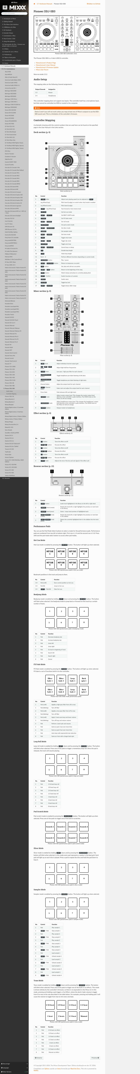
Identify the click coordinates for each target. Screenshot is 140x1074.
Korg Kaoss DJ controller (12, 237)
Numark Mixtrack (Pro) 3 (11, 336)
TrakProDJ (8, 452)
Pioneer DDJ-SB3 (9, 388)
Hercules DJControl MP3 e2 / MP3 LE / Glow (15, 212)
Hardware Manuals (44, 4)
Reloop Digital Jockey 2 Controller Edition (14, 408)
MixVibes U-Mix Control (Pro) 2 (13, 259)
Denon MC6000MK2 (11, 121)
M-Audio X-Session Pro (11, 248)
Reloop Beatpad (9, 404)
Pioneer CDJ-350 (10, 369)
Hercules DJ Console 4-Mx (12, 167)
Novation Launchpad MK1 (12, 309)
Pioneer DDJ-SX (9, 396)
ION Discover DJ (9, 226)
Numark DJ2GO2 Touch (11, 320)
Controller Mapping (11, 393)
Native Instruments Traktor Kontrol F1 (15, 267)
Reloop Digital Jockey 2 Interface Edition (14, 412)
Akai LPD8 (8, 71)
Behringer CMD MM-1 (11, 102)
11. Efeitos (5, 49)
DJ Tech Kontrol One (10, 134)
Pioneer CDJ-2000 (10, 366)
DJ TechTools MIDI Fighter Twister (14, 148)
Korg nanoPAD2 (9, 246)
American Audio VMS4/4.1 (12, 85)
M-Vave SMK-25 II (10, 265)
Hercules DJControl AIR (11, 189)
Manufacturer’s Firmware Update (47, 67)
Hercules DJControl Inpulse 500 (14, 200)
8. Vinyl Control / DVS (8, 38)
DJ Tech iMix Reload (10, 132)
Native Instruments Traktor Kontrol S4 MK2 (15, 287)
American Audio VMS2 (11, 82)
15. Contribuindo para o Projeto (11, 60)
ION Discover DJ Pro (10, 229)
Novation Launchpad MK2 (12, 312)
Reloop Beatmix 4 (9, 402)
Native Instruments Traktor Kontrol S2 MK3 (15, 280)
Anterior (38, 1058)
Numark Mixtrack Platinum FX (13, 331)
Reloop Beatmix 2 (9, 399)
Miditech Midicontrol (10, 254)
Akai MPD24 (8, 74)
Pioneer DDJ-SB (9, 383)
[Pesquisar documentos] (14, 13)
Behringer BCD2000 (10, 91)
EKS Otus (7, 151)
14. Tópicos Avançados (9, 57)
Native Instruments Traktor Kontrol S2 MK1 (15, 271)
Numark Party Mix (10, 355)
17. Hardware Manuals (8, 66)
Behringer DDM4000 (11, 107)
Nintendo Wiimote (10, 301)
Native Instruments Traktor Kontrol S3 (15, 283)
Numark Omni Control (11, 353)
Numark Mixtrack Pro (11, 333)
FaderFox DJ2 (8, 159)
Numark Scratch (9, 358)
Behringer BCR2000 (10, 96)
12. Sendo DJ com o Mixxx (10, 51)
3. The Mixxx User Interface (10, 24)
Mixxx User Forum (42, 70)
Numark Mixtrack (9, 325)
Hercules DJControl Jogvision (13, 205)
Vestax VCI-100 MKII (11, 467)
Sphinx (47, 1068)
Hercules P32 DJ (9, 218)
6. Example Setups (7, 33)
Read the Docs (75, 1068)
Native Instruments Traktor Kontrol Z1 (15, 298)
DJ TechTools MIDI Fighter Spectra (14, 145)
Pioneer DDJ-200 (10, 374)
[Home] (34, 4)
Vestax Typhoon (9, 457)
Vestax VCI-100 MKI (10, 464)
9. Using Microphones (8, 41)
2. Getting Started (7, 21)
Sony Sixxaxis (8, 430)
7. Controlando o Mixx (8, 36)
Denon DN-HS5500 (10, 110)
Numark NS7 (8, 350)
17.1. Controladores (8, 69)
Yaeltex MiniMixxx (10, 475)
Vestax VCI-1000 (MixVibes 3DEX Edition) (14, 461)
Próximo (95, 1058)
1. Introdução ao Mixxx (9, 18)
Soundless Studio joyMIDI (12, 432)
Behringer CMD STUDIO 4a (12, 104)
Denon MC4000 (9, 118)
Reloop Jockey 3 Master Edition (13, 419)
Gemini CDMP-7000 (10, 162)
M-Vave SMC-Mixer (10, 262)
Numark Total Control (11, 361)
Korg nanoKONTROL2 (11, 243)
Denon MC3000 (9, 115)
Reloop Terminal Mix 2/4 (11, 424)
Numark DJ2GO (9, 317)
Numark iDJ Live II (10, 322)
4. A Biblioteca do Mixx (9, 27)
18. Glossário (6, 478)
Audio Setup (9, 391)
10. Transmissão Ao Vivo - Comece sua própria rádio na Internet (13, 45)
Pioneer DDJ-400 (10, 377)
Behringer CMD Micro (11, 99)
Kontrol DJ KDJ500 (10, 235)
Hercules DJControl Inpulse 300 (14, 197)
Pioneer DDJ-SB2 (10, 385)
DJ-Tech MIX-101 (10, 137)
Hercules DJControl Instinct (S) (13, 203)
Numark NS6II (9, 347)
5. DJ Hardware (6, 30)
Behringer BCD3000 (10, 93)
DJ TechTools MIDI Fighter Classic (14, 143)
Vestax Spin (8, 454)
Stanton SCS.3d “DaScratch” (12, 443)
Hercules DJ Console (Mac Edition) (14, 170)
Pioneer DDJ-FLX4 (10, 380)
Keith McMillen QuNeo (11, 232)
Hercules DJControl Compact (13, 192)
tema (59, 1068)
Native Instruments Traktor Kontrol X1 (15, 295)
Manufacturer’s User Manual (45, 65)
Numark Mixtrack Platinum (12, 328)
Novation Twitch (9, 314)
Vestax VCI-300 (9, 470)
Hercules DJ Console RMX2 (12, 184)
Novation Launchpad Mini (12, 306)
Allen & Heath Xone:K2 (11, 77)
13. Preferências (7, 54)
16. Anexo (5, 63)
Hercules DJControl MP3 (12, 208)
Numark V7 (8, 364)
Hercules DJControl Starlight (13, 215)
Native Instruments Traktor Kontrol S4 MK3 (15, 291)
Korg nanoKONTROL (10, 240)
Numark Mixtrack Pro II (11, 342)
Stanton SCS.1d (9, 438)
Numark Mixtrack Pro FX (11, 339)
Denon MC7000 (9, 123)
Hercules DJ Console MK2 (12, 175)
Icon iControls (9, 221)
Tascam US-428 (9, 449)
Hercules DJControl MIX (11, 186)
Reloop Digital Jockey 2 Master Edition (15, 416)
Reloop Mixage (9, 422)
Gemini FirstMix (9, 164)
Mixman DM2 (8, 256)
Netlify (36, 1070)
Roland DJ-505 (9, 427)
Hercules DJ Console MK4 (12, 178)
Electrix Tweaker (9, 153)
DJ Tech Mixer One (10, 140)
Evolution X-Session (10, 156)
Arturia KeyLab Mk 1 (10, 88)
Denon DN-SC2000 (10, 112)
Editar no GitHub (94, 4)
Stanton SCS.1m (9, 441)
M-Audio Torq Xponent (11, 251)
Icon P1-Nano (8, 224)
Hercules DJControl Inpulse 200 (14, 195)
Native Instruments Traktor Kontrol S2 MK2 (15, 275)
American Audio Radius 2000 (13, 80)
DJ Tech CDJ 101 (10, 126)
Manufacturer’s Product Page (46, 63)
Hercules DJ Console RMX (12, 181)
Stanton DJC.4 (9, 435)
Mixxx (14, 6)
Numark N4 (8, 344)
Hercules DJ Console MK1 (12, 173)
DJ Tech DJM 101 (10, 129)
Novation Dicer (9, 303)
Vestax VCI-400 (9, 472)
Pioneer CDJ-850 (10, 372)
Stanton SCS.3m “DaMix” (12, 446)
